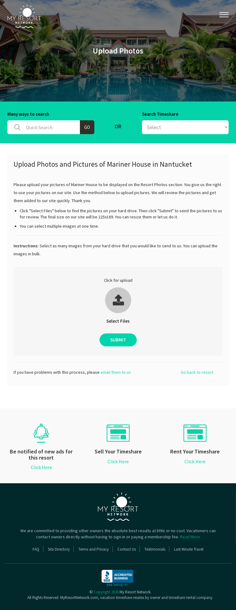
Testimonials (154, 549)
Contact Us (126, 549)
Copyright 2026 (106, 592)
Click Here (41, 467)
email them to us (115, 372)
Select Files (118, 321)
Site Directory (59, 549)
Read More (190, 537)
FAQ (36, 549)
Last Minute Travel (188, 549)
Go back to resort (197, 372)
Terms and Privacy (93, 549)
